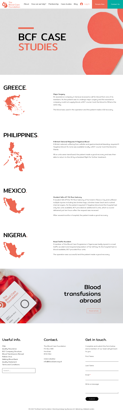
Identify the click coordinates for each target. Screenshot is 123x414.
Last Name (89, 366)
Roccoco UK (71, 409)
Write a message (92, 384)
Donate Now (99, 4)
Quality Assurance (9, 349)
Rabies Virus (7, 357)
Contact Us (115, 4)
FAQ (4, 346)
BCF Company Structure (12, 351)
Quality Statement (9, 362)
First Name (89, 356)
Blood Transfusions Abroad (13, 354)
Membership (53, 4)
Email (88, 375)
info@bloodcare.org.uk (53, 362)
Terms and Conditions (11, 365)
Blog (76, 4)
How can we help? (38, 4)
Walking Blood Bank (10, 359)
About (26, 4)
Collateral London (88, 409)
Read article (94, 311)
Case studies (66, 4)
